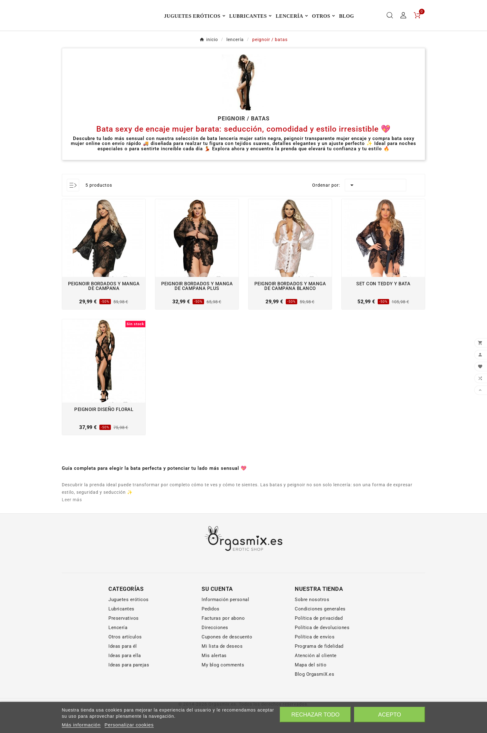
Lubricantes (121, 632)
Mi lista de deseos (222, 669)
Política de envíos (315, 660)
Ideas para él (122, 669)
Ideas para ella (124, 678)
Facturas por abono (223, 641)
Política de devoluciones (322, 650)
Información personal (225, 622)
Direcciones (215, 650)
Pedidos (211, 632)
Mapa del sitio (310, 688)
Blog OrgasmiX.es (314, 697)
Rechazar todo (315, 715)
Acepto (389, 715)
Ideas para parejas (128, 688)
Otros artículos (125, 660)
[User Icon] (403, 27)
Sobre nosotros (312, 622)
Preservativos (123, 641)
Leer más (72, 522)
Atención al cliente (316, 678)
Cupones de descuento (227, 660)
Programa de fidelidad (319, 669)
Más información (81, 724)
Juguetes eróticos (128, 622)
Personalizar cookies (129, 724)
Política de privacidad (319, 641)
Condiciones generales (320, 632)
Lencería (117, 650)
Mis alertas (214, 678)
